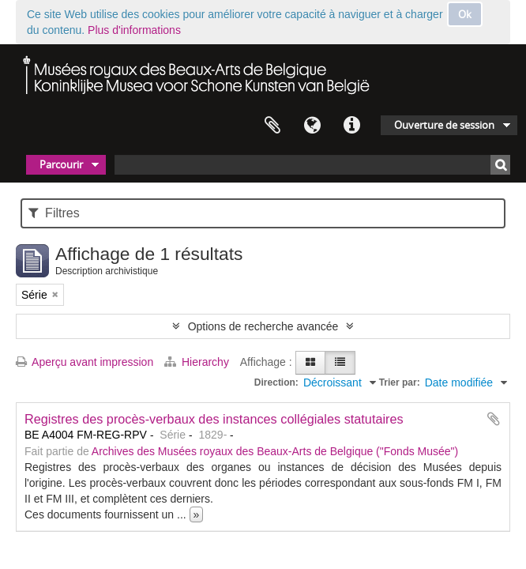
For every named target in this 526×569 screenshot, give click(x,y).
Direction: (276, 382)
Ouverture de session (444, 125)
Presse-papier (272, 125)
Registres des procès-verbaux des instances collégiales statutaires (214, 419)
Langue (312, 125)
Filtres (54, 213)
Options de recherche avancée (263, 326)
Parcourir (61, 164)
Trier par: (399, 382)
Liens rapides (351, 125)
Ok (465, 14)
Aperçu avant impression (84, 362)
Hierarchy (198, 362)
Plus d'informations (134, 30)
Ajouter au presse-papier (494, 419)
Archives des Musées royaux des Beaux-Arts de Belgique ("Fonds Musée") (275, 451)
